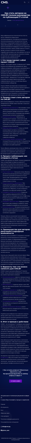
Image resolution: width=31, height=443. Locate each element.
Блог (2, 410)
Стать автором (5, 416)
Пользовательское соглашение (9, 422)
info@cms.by (6, 426)
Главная (3, 404)
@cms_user (5, 430)
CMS (5, 2)
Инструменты (4, 407)
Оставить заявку (15, 381)
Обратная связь (5, 413)
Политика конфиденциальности (10, 419)
